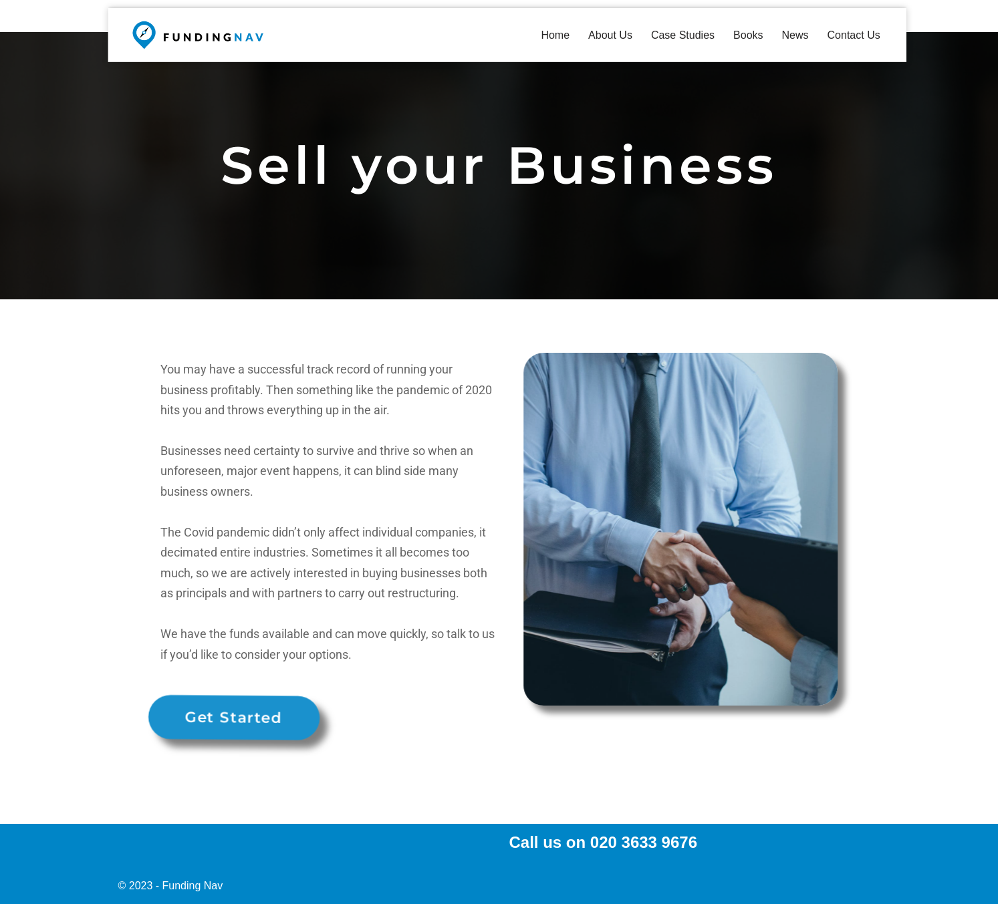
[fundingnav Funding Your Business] (198, 34)
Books (748, 35)
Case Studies (683, 35)
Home (555, 35)
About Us (610, 35)
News (795, 35)
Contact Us (854, 35)
